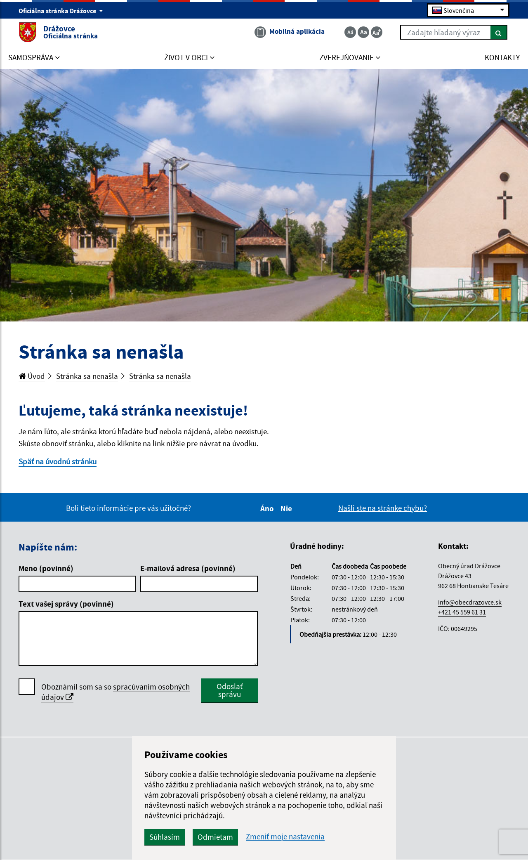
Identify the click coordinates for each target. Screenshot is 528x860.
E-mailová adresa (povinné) (188, 568)
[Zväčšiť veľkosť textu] (376, 32)
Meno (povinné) (46, 568)
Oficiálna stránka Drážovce (61, 11)
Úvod (32, 376)
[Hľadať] (498, 32)
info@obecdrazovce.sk (470, 602)
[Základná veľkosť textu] (363, 32)
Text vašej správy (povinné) (66, 604)
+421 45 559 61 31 (462, 612)
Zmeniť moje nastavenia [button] (285, 837)
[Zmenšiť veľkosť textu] (350, 32)
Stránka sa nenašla (87, 376)
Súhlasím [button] (164, 837)
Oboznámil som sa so (115, 692)
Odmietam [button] (215, 837)
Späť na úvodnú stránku (58, 461)
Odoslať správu (230, 690)
